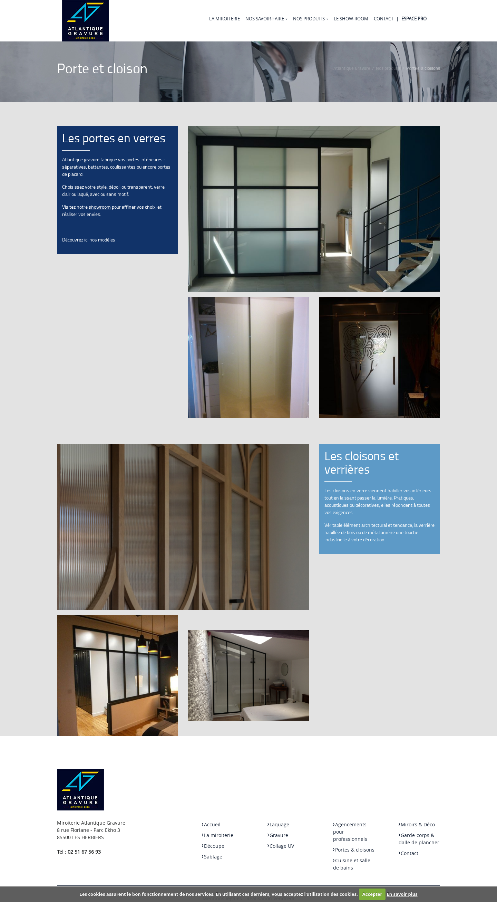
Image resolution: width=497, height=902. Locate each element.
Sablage (212, 856)
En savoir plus (402, 894)
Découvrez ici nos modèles (88, 239)
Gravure (277, 835)
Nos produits (309, 19)
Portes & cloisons (353, 849)
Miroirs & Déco (417, 824)
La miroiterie (224, 19)
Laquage (278, 824)
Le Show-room (351, 19)
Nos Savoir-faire (264, 19)
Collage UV (280, 846)
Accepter (372, 894)
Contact (383, 19)
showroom (100, 206)
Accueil (211, 824)
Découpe (213, 846)
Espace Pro (414, 19)
